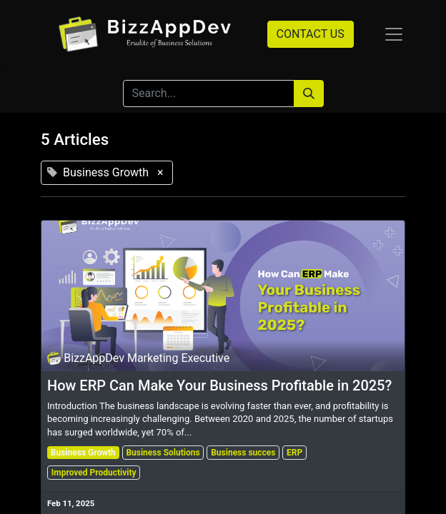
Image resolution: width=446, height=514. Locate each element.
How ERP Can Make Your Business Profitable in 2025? (219, 385)
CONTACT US (311, 34)
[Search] (309, 93)
